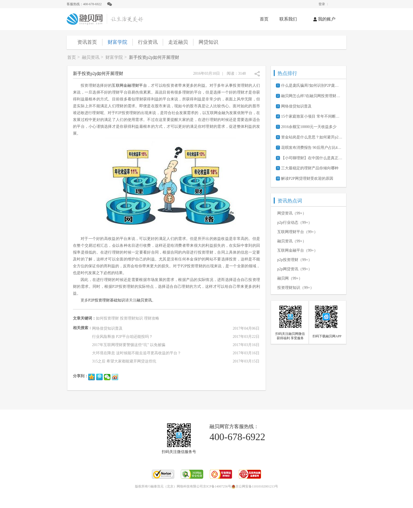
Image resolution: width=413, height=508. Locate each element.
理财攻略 (151, 318)
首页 (264, 19)
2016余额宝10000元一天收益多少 (309, 127)
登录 (321, 4)
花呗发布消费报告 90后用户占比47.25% (311, 148)
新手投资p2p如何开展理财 (154, 57)
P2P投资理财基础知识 (106, 300)
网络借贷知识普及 (296, 106)
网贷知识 (208, 42)
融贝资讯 (90, 57)
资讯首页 (87, 42)
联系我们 (288, 19)
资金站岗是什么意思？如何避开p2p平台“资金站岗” (311, 137)
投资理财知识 (131, 318)
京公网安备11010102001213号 (255, 486)
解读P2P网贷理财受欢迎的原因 (307, 178)
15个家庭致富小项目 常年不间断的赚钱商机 (311, 116)
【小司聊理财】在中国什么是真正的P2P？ (311, 158)
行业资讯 (148, 42)
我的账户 (324, 19)
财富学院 (117, 42)
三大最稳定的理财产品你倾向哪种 (309, 168)
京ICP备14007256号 (217, 486)
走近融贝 (178, 42)
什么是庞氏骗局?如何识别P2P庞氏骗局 (311, 85)
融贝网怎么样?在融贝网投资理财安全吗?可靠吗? (311, 96)
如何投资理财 (107, 318)
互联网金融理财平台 (129, 85)
